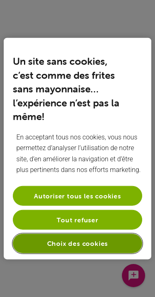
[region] (77, 148)
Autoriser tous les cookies (77, 195)
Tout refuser (77, 220)
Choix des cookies (77, 243)
